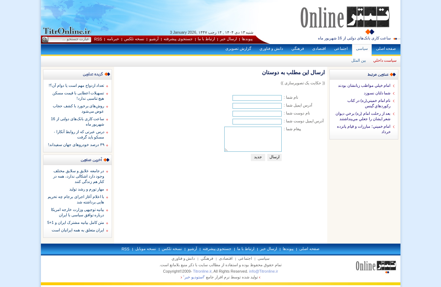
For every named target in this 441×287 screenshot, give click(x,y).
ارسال (274, 157)
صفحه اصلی (386, 48)
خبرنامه (113, 39)
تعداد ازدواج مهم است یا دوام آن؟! (76, 85)
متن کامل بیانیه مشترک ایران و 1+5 (75, 222)
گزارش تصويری (238, 48)
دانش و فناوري (271, 48)
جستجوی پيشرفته (178, 39)
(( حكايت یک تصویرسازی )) (303, 83)
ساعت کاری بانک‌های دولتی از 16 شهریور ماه (354, 38)
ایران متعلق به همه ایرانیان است (78, 230)
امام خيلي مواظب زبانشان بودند (364, 85)
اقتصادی (319, 48)
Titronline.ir (202, 271)
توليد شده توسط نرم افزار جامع (220, 277)
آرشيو (154, 39)
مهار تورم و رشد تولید (86, 189)
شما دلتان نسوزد (377, 93)
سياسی (362, 48)
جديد (258, 157)
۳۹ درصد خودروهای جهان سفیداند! (76, 144)
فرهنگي (297, 48)
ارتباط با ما (206, 39)
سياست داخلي (385, 60)
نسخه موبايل (145, 248)
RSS (98, 39)
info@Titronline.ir (263, 271)
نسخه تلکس (134, 39)
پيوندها (247, 39)
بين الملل (358, 60)
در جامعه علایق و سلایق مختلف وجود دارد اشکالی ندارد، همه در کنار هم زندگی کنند (78, 176)
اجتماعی (341, 48)
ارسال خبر (228, 39)
